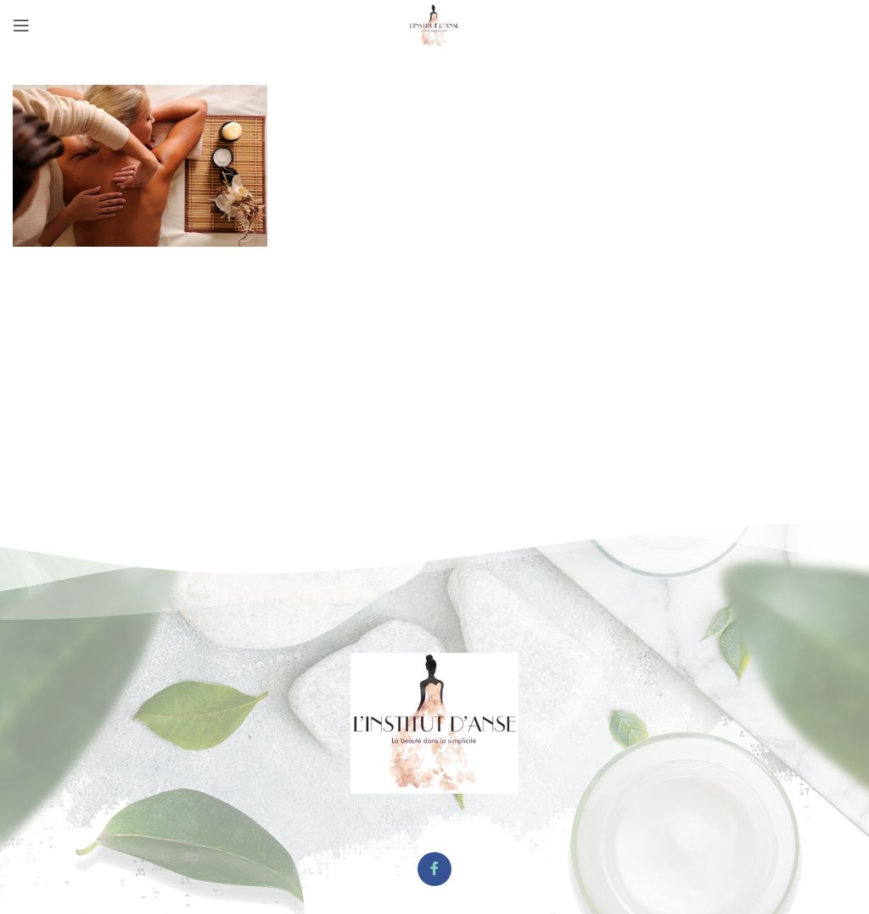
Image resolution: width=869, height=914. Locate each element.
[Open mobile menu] (21, 25)
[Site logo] (434, 23)
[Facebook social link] (434, 869)
